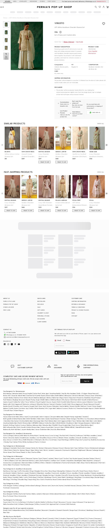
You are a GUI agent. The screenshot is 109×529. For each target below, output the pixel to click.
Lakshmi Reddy (40, 502)
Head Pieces (84, 471)
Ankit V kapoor (45, 416)
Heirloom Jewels (23, 473)
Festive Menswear (92, 462)
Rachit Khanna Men (24, 423)
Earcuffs (76, 471)
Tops (76, 448)
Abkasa (41, 423)
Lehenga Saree (98, 450)
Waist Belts (61, 477)
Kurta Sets (21, 448)
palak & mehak (61, 200)
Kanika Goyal (7, 406)
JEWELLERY (23, 1)
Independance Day (18, 510)
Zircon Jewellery (72, 473)
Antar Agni (45, 393)
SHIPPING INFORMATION (79, 301)
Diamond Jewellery (9, 475)
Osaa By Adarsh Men (18, 395)
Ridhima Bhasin (56, 400)
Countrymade (33, 416)
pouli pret (76, 200)
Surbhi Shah (66, 404)
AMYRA (72, 440)
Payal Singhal (40, 402)
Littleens (21, 504)
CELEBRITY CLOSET (43, 313)
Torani (89, 406)
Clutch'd (72, 435)
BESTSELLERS (41, 301)
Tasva (5, 416)
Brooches (27, 465)
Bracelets (26, 471)
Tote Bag (14, 479)
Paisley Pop (8, 442)
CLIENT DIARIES (42, 321)
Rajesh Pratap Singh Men (73, 416)
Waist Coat (58, 458)
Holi (10, 510)
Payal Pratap (95, 397)
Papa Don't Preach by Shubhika (79, 397)
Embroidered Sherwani (57, 494)
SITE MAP (74, 316)
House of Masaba (53, 406)
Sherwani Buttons (28, 460)
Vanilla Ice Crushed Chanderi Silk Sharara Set (80, 155)
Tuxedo (63, 460)
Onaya (87, 395)
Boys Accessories (20, 496)
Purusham (91, 419)
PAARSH (55, 425)
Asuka (47, 419)
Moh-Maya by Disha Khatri (29, 435)
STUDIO (42, 1)
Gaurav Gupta (51, 402)
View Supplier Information (92, 52)
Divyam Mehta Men (57, 416)
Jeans (37, 460)
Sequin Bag (32, 479)
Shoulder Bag (22, 479)
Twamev (62, 419)
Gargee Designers (84, 423)
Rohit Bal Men (31, 419)
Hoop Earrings (74, 475)
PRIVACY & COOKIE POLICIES (80, 310)
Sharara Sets (69, 448)
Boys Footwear (8, 496)
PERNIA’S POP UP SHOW (10, 304)
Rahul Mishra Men (86, 425)
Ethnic (43, 462)
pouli (91, 200)
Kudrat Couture (20, 425)
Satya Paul (36, 393)
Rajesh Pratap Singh (33, 400)
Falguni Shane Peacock (90, 393)
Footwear (16, 465)
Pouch (55, 477)
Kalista (16, 397)
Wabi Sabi (40, 419)
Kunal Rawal (55, 419)
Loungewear (16, 462)
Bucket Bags (99, 477)
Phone (67, 340)
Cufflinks (36, 462)
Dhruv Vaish (24, 416)
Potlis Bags (32, 477)
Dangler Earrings (48, 475)
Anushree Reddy (55, 393)
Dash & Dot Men (13, 416)
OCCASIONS (41, 318)
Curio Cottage (8, 435)
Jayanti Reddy (8, 397)
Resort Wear (30, 450)
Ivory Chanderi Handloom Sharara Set (96, 155)
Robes (92, 458)
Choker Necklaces (85, 475)
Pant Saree (16, 452)
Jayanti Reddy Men (27, 429)
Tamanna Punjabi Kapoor (85, 408)
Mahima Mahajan (40, 397)
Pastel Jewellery (84, 473)
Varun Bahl (97, 402)
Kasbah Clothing (8, 425)
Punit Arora (76, 425)
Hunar (5, 437)
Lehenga (22, 485)
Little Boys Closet (52, 502)
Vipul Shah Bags (63, 440)
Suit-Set (18, 460)
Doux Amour (7, 440)
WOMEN (7, 1)
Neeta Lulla (6, 404)
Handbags (48, 477)
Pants (45, 458)
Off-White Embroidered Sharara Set (80, 204)
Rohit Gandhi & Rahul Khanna (87, 400)
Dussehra (53, 510)
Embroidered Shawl (64, 479)
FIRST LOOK (51, 1)
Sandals (15, 477)
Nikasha (90, 402)
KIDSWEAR (33, 1)
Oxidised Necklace (99, 475)
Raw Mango (7, 393)
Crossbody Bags (88, 477)
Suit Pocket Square (76, 458)
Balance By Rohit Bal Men (11, 429)
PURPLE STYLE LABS (9, 301)
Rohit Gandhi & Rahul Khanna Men (28, 427)
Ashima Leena (81, 402)
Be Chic (45, 440)
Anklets (14, 473)
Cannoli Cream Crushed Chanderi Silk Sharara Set (28, 155)
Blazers (12, 460)
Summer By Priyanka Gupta (36, 395)
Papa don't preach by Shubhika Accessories (90, 440)
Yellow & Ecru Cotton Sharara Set (12, 155)
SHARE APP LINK (100, 345)
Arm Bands (7, 473)
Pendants (33, 473)
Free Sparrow (89, 502)
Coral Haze (53, 440)
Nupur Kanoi (64, 397)
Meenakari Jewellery (44, 473)
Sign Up (86, 381)
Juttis (26, 477)
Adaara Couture (62, 408)
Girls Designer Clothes (10, 485)
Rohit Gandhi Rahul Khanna (66, 402)
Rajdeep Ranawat (19, 400)
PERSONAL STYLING (43, 316)
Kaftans (81, 448)
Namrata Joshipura (29, 404)
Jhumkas (58, 475)
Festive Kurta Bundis (69, 462)
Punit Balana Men (51, 421)
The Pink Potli (63, 435)
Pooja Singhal (27, 393)
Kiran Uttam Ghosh (26, 397)
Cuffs (19, 471)
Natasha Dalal (17, 393)
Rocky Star (6, 395)
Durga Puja (73, 510)
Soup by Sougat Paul (31, 406)
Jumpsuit (97, 460)
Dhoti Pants (8, 450)
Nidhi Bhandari (28, 440)
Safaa (31, 408)
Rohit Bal (74, 400)
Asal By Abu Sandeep (69, 393)
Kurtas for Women (38, 448)
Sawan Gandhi (75, 406)
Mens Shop (80, 462)
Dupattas (74, 450)
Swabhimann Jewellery (28, 437)
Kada (5, 477)
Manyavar (68, 395)
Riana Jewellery (69, 437)
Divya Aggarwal (77, 404)
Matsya (83, 406)
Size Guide (79, 42)
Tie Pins (66, 458)
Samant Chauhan (55, 404)
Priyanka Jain (17, 406)
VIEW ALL (100, 123)
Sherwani (29, 458)
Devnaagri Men (39, 421)
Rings (32, 471)
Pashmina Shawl (51, 479)
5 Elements (38, 440)
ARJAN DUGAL (60, 423)
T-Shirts (5, 460)
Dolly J (79, 393)
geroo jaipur (60, 151)
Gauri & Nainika (96, 395)
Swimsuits (66, 450)
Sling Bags (78, 477)
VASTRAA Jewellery (90, 435)
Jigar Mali (52, 408)
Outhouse (79, 435)
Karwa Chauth (99, 510)
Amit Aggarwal (17, 404)
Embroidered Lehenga (33, 485)
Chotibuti (30, 502)
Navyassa (62, 502)
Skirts (45, 450)
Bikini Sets (38, 450)
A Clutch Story (17, 440)
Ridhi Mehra (59, 395)
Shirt (79, 494)
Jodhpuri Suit (55, 460)
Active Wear (7, 465)
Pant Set (101, 462)
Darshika (7, 421)
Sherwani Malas (27, 462)
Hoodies (86, 458)
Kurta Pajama (44, 460)
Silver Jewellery (22, 475)
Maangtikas (61, 471)
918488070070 (101, 1)
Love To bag (54, 435)
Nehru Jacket (15, 458)
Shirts (23, 458)
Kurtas (36, 458)
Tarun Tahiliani (30, 402)
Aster (99, 435)
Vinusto (59, 23)
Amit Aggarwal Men (64, 421)
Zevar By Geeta (13, 437)
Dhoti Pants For (88, 485)
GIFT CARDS (41, 310)
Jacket (69, 494)
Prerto (37, 442)
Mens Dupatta (87, 460)
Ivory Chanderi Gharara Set (44, 155)
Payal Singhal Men (65, 425)
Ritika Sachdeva (28, 442)
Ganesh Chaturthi (63, 510)
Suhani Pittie (17, 442)
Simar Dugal (97, 406)
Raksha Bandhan (35, 510)
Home (5, 18)
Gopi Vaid (42, 406)
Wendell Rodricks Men (83, 427)
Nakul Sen (55, 397)
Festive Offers (36, 452)
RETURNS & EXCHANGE (78, 304)
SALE (38, 307)
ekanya (7, 151)
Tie (21, 465)
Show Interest (69, 42)
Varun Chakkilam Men (42, 429)
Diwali (5, 510)
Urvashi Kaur (9, 410)
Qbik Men (89, 421)
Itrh (46, 408)
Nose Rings (52, 471)
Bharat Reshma (100, 419)
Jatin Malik (97, 421)
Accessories (7, 462)
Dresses (55, 448)
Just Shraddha (41, 437)
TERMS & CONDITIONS (78, 307)
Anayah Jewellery (82, 437)
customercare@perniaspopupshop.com (18, 337)
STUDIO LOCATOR (8, 307)
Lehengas (6, 448)
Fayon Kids (7, 502)
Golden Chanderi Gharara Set (61, 155)
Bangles (37, 471)
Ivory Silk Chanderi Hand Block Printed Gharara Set (45, 204)
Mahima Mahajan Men (34, 425)
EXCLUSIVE (40, 304)
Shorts (97, 458)
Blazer (74, 494)
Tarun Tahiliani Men (78, 421)
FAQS (73, 313)
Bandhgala (78, 460)
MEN (14, 1)
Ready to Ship (25, 452)
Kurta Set (55, 485)
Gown (61, 448)
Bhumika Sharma (43, 404)
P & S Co (15, 502)
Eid (27, 510)
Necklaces (6, 471)
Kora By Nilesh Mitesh (58, 429)
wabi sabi (93, 151)
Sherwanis (48, 448)
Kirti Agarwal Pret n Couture (56, 504)
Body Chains (93, 471)
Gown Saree (7, 452)
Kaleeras (69, 471)
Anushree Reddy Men (10, 423)
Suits (40, 458)
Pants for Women (19, 450)
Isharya (16, 435)
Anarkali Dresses (70, 485)
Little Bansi (22, 502)
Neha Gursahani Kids (10, 504)
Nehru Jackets (36, 494)
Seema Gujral (7, 402)
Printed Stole (76, 479)
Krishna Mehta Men (26, 421)
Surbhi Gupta (13, 408)
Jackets (51, 450)
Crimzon (43, 442)
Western (48, 462)
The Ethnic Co (81, 419)
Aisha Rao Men (50, 423)
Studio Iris (72, 408)
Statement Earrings (35, 475)
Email (58, 340)
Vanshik (85, 416)
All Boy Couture (40, 504)
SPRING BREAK (69, 427)
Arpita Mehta (64, 406)
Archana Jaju (23, 408)
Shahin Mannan (100, 408)
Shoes (10, 477)
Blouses (89, 450)
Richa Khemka (39, 408)
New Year (6, 512)
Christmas (81, 510)
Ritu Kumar (65, 400)
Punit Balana (7, 400)
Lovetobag (93, 437)
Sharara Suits (46, 485)
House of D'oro (53, 437)
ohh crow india (28, 151)
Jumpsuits (58, 450)
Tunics (87, 448)
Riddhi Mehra (45, 400)
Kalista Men (95, 423)
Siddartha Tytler (19, 402)
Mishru (49, 397)
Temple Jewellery (97, 473)
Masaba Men (47, 425)
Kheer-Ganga (71, 419)
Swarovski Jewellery (59, 473)
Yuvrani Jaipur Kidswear (75, 502)
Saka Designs (29, 504)
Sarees (28, 448)
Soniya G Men (59, 427)
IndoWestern (57, 462)
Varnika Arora (44, 435)
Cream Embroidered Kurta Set (62, 204)
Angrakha (70, 460)
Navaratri (45, 510)
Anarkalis (14, 448)
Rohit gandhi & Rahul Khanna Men (14, 419)
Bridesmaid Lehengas (97, 448)
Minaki (61, 437)
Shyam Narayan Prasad (91, 404)
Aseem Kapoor (19, 410)
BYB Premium (71, 504)
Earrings (14, 471)
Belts (21, 477)
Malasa (5, 408)
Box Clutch (40, 479)
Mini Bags (6, 479)
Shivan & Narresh (78, 395)
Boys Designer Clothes (10, 494)
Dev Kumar (15, 421)
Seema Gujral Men (47, 427)
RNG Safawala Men (9, 427)
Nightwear (81, 450)
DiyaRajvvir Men (72, 423)
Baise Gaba (50, 395)
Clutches (40, 477)
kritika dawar (44, 151)
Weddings (89, 510)
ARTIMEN (35, 423)
